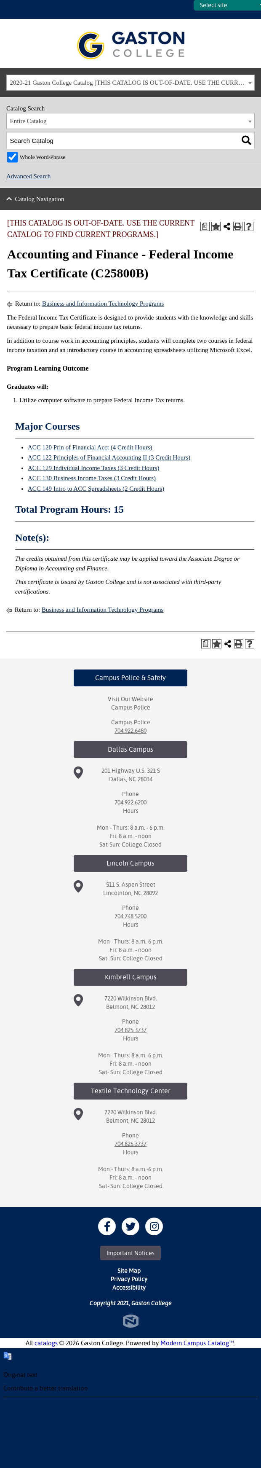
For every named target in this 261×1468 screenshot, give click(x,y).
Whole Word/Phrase (43, 157)
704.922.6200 (130, 802)
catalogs (46, 1343)
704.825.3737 (130, 1030)
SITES (187, 9)
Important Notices (130, 1253)
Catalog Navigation (39, 199)
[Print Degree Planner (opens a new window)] (205, 226)
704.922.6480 (130, 730)
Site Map (129, 1270)
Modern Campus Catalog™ (197, 1343)
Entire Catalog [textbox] (28, 121)
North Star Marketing (130, 1321)
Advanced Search (28, 176)
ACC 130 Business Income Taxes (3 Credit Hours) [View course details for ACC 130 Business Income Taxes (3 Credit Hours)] (92, 478)
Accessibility (129, 1287)
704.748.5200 (130, 916)
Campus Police (130, 707)
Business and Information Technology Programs (103, 303)
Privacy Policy (129, 1279)
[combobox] (130, 83)
